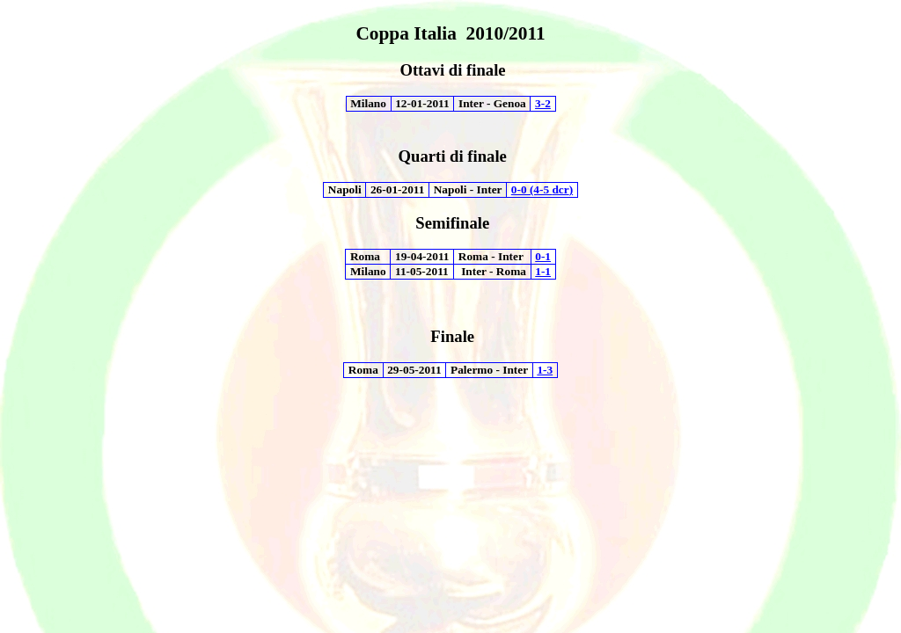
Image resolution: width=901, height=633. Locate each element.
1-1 (543, 271)
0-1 (543, 256)
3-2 (543, 103)
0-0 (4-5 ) (542, 189)
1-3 (545, 369)
